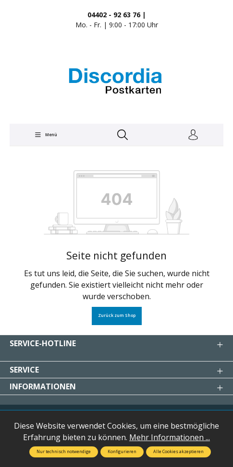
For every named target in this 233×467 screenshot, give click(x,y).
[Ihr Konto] (193, 135)
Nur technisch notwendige (64, 452)
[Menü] (46, 134)
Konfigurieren (122, 452)
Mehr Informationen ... (169, 437)
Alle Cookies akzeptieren (178, 452)
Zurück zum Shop (116, 315)
